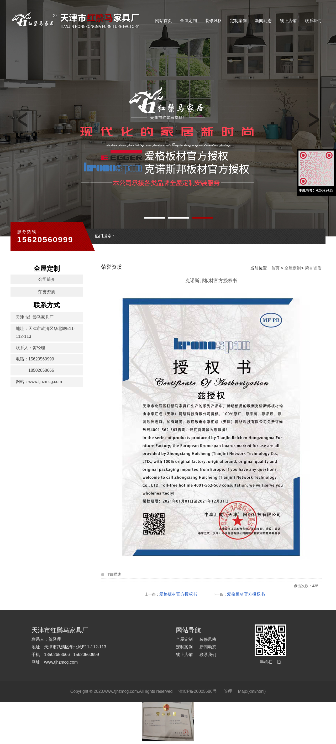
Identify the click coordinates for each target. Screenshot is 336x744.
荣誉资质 (46, 292)
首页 (275, 268)
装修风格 (213, 20)
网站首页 (163, 20)
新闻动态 (263, 20)
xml (252, 691)
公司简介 (46, 279)
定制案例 (238, 20)
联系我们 (313, 20)
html (260, 691)
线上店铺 (288, 20)
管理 (228, 691)
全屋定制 (188, 20)
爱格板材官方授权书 (178, 594)
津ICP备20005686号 (197, 691)
